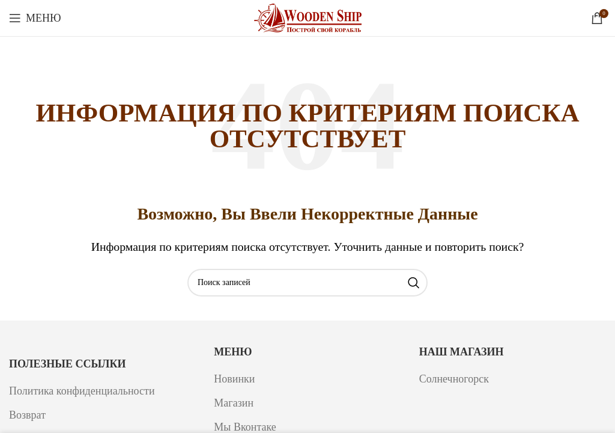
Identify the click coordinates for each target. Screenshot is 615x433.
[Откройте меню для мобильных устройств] (35, 18)
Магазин (233, 403)
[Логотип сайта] (308, 17)
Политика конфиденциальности (82, 391)
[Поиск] (307, 282)
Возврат (27, 415)
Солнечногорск (454, 379)
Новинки (234, 379)
